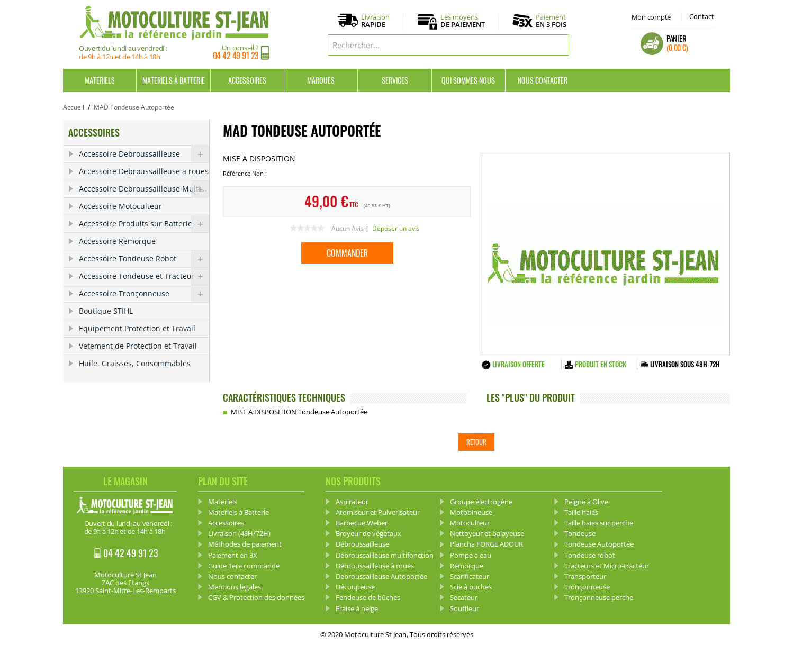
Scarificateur (469, 576)
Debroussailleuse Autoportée (381, 576)
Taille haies (581, 512)
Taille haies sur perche (598, 523)
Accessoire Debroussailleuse (144, 154)
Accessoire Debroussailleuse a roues (144, 171)
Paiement (551, 20)
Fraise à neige (357, 608)
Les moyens (462, 21)
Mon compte (651, 17)
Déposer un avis (396, 228)
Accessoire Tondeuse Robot (144, 258)
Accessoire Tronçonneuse (144, 293)
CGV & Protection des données (256, 597)
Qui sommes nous (468, 80)
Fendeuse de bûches (368, 597)
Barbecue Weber (362, 523)
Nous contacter (542, 80)
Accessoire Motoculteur (120, 206)
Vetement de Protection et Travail (138, 346)
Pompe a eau (470, 555)
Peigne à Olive (586, 501)
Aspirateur (352, 501)
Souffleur (464, 608)
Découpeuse (355, 587)
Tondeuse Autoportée (599, 544)
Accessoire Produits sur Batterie (144, 223)
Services (395, 80)
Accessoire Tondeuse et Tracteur (144, 276)
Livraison (375, 21)
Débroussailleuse (362, 544)
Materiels (100, 80)
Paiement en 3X (232, 555)
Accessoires (247, 80)
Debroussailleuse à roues (375, 565)
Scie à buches (471, 587)
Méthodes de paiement (245, 544)
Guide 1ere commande (244, 565)
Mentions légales (234, 587)
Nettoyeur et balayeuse (487, 533)
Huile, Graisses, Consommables (135, 363)
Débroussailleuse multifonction (385, 555)
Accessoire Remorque (117, 241)
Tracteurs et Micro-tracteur (606, 565)
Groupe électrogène (481, 501)
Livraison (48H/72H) (239, 533)
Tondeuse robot (589, 555)
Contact (701, 16)
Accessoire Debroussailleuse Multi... (144, 188)
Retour (476, 442)
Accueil (73, 107)
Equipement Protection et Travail (137, 328)
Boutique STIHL (106, 311)
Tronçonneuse (587, 587)
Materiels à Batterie (173, 80)
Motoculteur (470, 523)
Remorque (466, 565)
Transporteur (585, 576)
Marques (321, 80)
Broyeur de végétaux (368, 533)
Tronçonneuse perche (598, 597)
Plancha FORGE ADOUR (486, 544)
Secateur (463, 597)
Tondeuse (580, 533)
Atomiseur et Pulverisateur (378, 512)
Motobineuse (471, 512)
